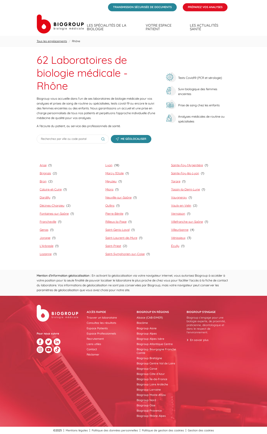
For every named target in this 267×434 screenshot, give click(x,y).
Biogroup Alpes (147, 333)
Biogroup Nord (146, 400)
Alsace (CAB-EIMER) (150, 317)
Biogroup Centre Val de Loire (156, 363)
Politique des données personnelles (115, 430)
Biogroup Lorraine (149, 389)
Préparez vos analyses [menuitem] (202, 6)
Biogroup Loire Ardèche (152, 384)
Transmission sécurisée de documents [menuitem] (140, 6)
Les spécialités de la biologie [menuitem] (106, 27)
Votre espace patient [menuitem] (158, 27)
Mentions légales (77, 430)
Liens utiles (94, 344)
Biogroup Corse (147, 368)
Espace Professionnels (101, 333)
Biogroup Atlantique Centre (155, 344)
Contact (92, 349)
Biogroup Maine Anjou (151, 395)
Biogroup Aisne (147, 328)
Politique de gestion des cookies (163, 430)
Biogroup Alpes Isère (150, 339)
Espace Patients (97, 328)
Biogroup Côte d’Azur (151, 374)
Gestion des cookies (201, 430)
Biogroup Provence (149, 410)
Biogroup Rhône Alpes (151, 416)
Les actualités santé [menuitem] (204, 27)
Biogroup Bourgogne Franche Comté (156, 351)
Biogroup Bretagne (149, 358)
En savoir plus (199, 340)
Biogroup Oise (146, 405)
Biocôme (142, 323)
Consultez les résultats (101, 323)
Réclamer (93, 354)
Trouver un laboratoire (102, 317)
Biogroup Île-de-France (152, 379)
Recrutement (95, 339)
